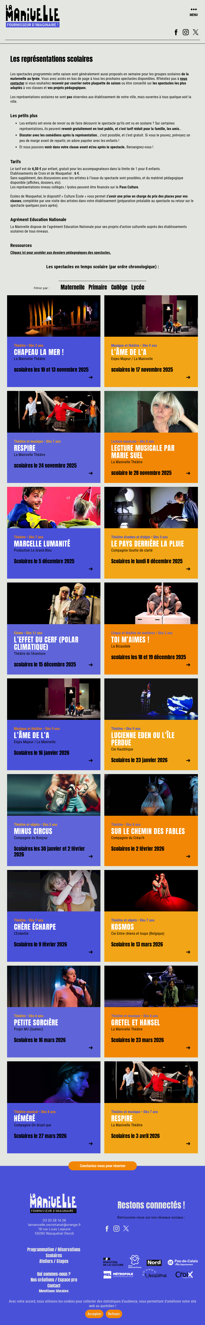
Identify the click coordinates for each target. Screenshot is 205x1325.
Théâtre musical (26, 1114)
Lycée (142, 289)
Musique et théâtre (125, 348)
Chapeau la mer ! (39, 355)
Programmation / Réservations (53, 1252)
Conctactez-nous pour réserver (102, 1169)
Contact (53, 1288)
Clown (18, 636)
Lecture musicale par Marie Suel (143, 454)
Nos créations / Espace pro (54, 1282)
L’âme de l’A (129, 355)
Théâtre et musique (28, 444)
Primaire (96, 289)
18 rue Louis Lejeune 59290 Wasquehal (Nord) (54, 1234)
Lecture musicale (124, 444)
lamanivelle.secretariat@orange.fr (54, 1227)
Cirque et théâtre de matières (133, 636)
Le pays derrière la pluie (147, 547)
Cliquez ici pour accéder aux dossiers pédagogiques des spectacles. (60, 252)
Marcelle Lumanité (42, 547)
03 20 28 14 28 (54, 1223)
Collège (121, 289)
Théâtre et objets (27, 827)
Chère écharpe (35, 929)
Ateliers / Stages (53, 1264)
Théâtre (20, 348)
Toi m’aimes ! (130, 642)
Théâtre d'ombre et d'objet (130, 540)
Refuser (114, 1314)
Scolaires (54, 1258)
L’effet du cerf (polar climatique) (46, 646)
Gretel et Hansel (135, 1025)
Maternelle (68, 289)
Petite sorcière (36, 1025)
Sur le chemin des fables (148, 834)
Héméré (24, 1121)
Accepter (94, 1314)
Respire (24, 451)
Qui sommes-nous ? (53, 1277)
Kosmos (122, 929)
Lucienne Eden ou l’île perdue (143, 742)
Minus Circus (33, 834)
